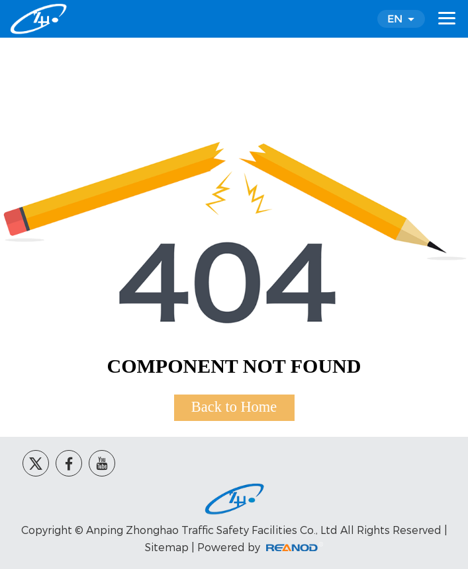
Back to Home (234, 406)
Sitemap (167, 547)
